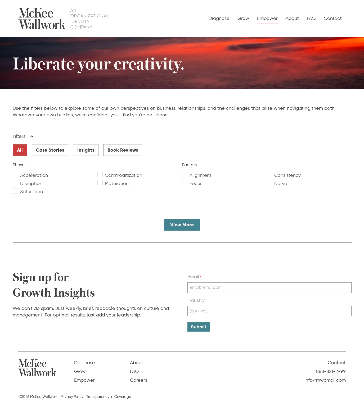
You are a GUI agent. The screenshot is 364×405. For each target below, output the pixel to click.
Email (194, 277)
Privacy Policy (72, 396)
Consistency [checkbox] (287, 175)
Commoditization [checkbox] (123, 175)
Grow (243, 18)
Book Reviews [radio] (122, 150)
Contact (333, 18)
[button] (31, 136)
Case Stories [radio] (50, 150)
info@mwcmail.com (325, 380)
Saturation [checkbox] (31, 192)
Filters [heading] (19, 136)
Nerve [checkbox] (280, 183)
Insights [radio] (85, 150)
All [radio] (20, 150)
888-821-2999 (331, 371)
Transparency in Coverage (108, 396)
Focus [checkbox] (196, 183)
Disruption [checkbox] (31, 183)
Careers (138, 380)
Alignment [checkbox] (201, 175)
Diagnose (219, 18)
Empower (267, 18)
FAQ (311, 18)
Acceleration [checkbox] (34, 175)
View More (182, 225)
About (292, 18)
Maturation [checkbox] (117, 183)
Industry (196, 300)
